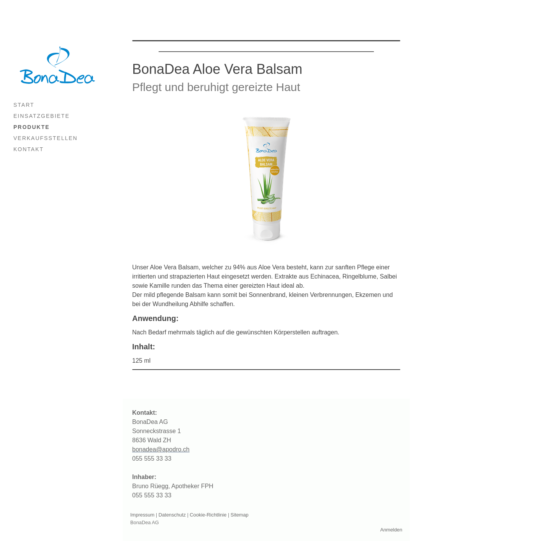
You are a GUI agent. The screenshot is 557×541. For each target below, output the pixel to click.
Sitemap (240, 515)
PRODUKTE (31, 127)
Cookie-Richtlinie (208, 515)
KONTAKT (28, 149)
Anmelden (391, 530)
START (23, 105)
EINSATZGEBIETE (41, 116)
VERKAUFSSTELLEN (45, 138)
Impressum (142, 515)
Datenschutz (172, 515)
